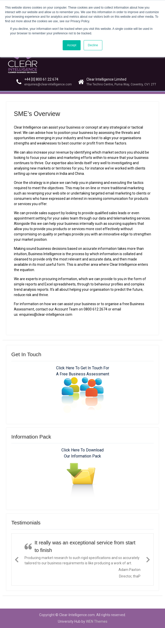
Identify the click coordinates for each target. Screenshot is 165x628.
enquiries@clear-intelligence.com (48, 84)
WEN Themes (96, 621)
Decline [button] (93, 45)
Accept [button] (71, 45)
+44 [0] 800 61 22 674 (41, 79)
